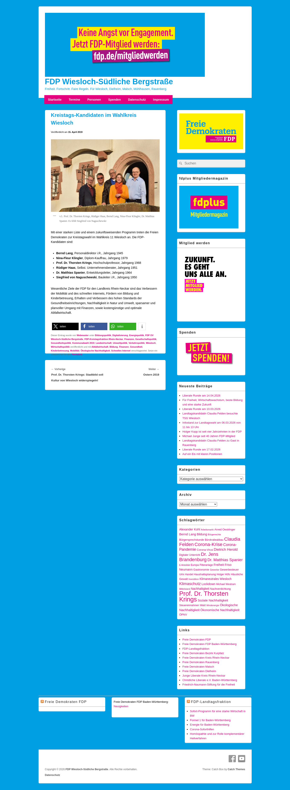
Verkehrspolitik (137, 343)
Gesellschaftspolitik (145, 339)
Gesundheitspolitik (61, 343)
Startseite (55, 99)
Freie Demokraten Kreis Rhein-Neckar (205, 657)
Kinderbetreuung (60, 350)
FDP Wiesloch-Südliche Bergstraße (109, 81)
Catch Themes (236, 769)
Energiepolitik (136, 335)
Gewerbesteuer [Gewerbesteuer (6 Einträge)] (229, 569)
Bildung (114, 347)
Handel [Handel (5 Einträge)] (189, 574)
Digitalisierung (120, 335)
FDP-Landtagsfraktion (195, 648)
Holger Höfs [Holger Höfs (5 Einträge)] (223, 574)
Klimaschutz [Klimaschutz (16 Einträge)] (190, 583)
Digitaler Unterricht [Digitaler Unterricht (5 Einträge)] (189, 554)
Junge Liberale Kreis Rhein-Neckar (203, 675)
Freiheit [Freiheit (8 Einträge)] (219, 564)
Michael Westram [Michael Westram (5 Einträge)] (226, 584)
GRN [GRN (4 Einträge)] (181, 574)
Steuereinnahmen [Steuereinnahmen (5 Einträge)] (189, 605)
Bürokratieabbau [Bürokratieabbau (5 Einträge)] (214, 539)
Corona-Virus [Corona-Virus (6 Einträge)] (205, 549)
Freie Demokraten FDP (196, 639)
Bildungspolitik (103, 335)
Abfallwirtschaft (99, 347)
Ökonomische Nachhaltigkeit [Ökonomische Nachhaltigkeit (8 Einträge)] (220, 610)
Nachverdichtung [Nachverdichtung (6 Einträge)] (220, 588)
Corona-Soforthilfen (202, 729)
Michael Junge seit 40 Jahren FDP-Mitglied (208, 436)
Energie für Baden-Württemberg (209, 724)
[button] (65, 326)
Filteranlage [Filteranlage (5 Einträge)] (206, 564)
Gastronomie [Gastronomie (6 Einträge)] (201, 569)
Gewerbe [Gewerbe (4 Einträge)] (214, 569)
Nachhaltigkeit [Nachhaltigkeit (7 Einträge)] (200, 588)
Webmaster (83, 335)
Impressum (161, 99)
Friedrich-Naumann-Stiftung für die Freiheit (208, 684)
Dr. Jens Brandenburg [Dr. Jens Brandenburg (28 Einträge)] (198, 557)
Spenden (114, 99)
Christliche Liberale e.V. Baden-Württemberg (209, 680)
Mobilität (74, 350)
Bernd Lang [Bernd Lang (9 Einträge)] (187, 534)
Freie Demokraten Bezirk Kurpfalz (203, 653)
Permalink (77, 354)
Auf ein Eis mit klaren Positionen (202, 454)
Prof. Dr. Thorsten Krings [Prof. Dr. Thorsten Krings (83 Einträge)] (203, 596)
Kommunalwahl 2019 (83, 343)
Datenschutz (137, 99)
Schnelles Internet (120, 350)
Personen (94, 99)
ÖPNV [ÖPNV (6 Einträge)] (183, 614)
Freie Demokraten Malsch (198, 666)
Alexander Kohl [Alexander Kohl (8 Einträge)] (189, 529)
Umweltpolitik (120, 343)
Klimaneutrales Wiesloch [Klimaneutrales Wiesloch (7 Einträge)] (215, 579)
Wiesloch (151, 343)
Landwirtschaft (104, 343)
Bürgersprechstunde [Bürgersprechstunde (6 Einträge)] (191, 539)
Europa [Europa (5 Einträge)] (195, 564)
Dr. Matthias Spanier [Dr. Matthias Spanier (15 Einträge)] (225, 560)
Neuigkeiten (121, 706)
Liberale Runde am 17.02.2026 (201, 449)
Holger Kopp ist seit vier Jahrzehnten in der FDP (212, 431)
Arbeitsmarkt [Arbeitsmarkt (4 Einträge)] (207, 529)
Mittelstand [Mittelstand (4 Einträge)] (184, 589)
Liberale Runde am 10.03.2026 (201, 409)
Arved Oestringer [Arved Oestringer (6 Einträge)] (224, 529)
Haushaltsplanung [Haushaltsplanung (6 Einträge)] (205, 574)
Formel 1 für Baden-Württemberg (210, 720)
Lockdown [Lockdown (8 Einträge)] (208, 584)
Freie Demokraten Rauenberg (200, 662)
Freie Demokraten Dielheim (199, 671)
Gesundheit (136, 347)
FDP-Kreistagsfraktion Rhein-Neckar (103, 339)
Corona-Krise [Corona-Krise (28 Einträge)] (208, 544)
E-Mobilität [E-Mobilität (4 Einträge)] (184, 565)
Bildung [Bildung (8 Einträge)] (202, 534)
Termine (74, 99)
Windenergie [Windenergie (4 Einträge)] (212, 605)
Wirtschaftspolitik (60, 347)
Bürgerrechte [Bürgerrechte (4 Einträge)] (214, 534)
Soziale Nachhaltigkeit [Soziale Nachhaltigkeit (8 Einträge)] (213, 600)
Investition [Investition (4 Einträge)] (194, 579)
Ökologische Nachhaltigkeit (95, 350)
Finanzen (129, 339)
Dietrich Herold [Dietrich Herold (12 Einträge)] (226, 549)
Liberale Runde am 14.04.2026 (201, 395)
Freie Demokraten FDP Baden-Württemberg (209, 644)
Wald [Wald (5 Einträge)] (203, 605)
